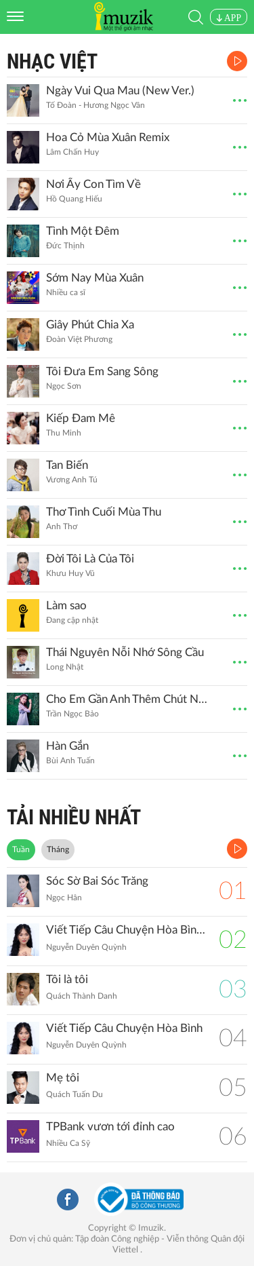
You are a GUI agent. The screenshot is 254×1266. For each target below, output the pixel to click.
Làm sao (66, 605)
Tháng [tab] (58, 849)
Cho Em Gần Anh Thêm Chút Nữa (127, 699)
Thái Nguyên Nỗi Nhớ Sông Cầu (125, 652)
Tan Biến (67, 465)
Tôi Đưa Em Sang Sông (102, 371)
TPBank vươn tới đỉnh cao (110, 1126)
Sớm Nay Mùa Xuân (95, 278)
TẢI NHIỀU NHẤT (74, 817)
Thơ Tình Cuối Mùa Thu (103, 512)
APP (228, 18)
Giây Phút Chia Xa (90, 324)
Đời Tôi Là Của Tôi (90, 558)
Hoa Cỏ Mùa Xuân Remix (107, 137)
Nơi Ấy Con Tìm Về (93, 184)
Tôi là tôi (67, 979)
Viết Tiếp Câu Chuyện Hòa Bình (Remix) (125, 930)
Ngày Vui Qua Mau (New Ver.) (120, 90)
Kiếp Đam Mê (80, 418)
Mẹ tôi (62, 1077)
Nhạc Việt (52, 61)
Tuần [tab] (21, 849)
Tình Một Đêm (82, 231)
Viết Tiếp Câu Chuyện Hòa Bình (124, 1028)
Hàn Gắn (67, 746)
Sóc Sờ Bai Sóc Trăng (97, 881)
